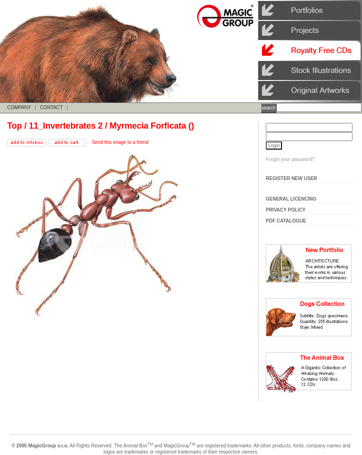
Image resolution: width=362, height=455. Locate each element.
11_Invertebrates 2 (66, 126)
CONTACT (51, 107)
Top (14, 126)
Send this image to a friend (120, 142)
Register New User (291, 178)
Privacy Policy (286, 209)
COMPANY (19, 107)
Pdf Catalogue (286, 220)
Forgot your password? (290, 159)
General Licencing (291, 199)
